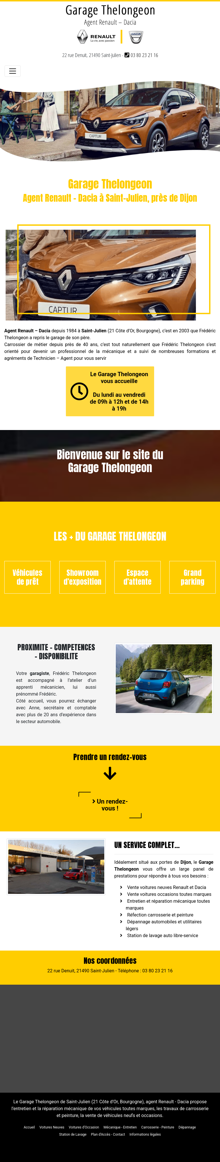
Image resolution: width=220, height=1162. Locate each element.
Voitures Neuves (51, 1127)
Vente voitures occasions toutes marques (169, 894)
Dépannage (187, 1127)
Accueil (29, 1127)
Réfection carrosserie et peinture (160, 915)
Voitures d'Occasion (84, 1127)
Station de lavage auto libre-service (162, 935)
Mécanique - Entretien (120, 1127)
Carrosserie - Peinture (157, 1127)
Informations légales (145, 1134)
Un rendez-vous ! (110, 805)
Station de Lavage (73, 1134)
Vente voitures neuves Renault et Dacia (166, 887)
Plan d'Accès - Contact (108, 1134)
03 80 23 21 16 (141, 55)
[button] (16, 120)
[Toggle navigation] (13, 71)
